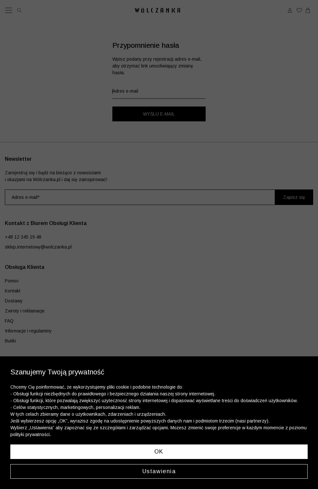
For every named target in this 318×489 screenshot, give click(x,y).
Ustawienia (159, 471)
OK (159, 451)
